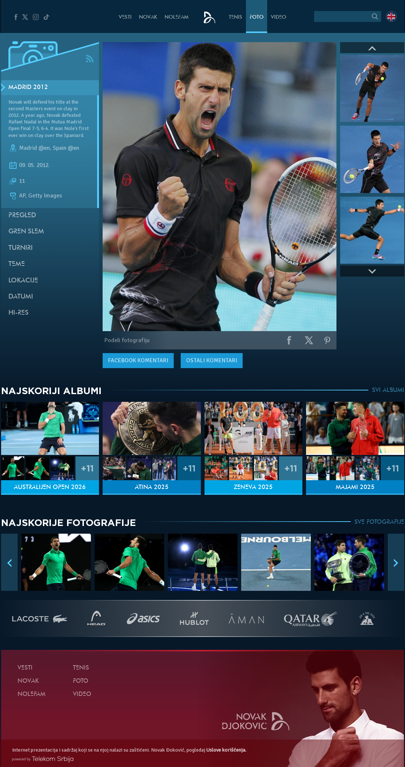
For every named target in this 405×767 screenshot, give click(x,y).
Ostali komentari (211, 360)
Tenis (235, 17)
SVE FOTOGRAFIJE (379, 522)
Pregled (22, 215)
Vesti (125, 17)
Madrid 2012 (28, 87)
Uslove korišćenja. (226, 750)
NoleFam (176, 17)
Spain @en (66, 148)
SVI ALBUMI (388, 390)
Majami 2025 (355, 487)
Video (278, 17)
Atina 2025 (152, 487)
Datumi (20, 296)
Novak (148, 17)
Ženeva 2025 (253, 487)
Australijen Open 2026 (50, 487)
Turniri (20, 248)
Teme (16, 264)
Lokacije (23, 280)
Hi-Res (18, 313)
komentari (138, 360)
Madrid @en (34, 148)
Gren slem (26, 231)
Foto (257, 17)
